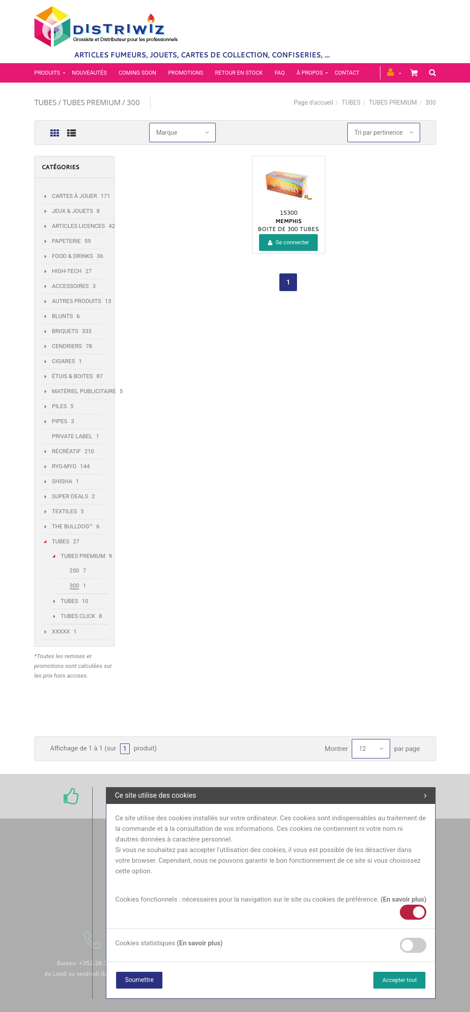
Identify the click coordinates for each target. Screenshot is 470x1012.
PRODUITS (47, 72)
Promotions (185, 72)
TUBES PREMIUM (393, 102)
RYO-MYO (64, 466)
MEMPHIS (288, 220)
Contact (347, 72)
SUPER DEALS (70, 496)
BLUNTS (62, 316)
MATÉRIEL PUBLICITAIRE (84, 391)
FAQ (279, 72)
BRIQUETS (65, 331)
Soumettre (139, 979)
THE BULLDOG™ (72, 526)
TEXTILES (64, 511)
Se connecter (288, 242)
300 (74, 585)
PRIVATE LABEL (72, 436)
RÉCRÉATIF (66, 451)
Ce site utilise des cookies (271, 795)
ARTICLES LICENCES (78, 226)
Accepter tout (399, 980)
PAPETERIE (66, 241)
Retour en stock (239, 72)
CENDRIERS (67, 346)
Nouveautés (89, 72)
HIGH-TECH (67, 271)
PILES (59, 406)
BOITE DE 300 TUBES (288, 229)
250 (74, 570)
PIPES (60, 421)
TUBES (351, 102)
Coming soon (137, 72)
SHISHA (62, 481)
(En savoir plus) (403, 899)
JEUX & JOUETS (72, 211)
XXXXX (61, 631)
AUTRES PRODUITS (77, 301)
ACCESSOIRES (70, 286)
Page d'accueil (313, 102)
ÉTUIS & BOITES (72, 376)
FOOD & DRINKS (72, 256)
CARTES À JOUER (74, 196)
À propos (310, 72)
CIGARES (63, 361)
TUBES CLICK (78, 616)
